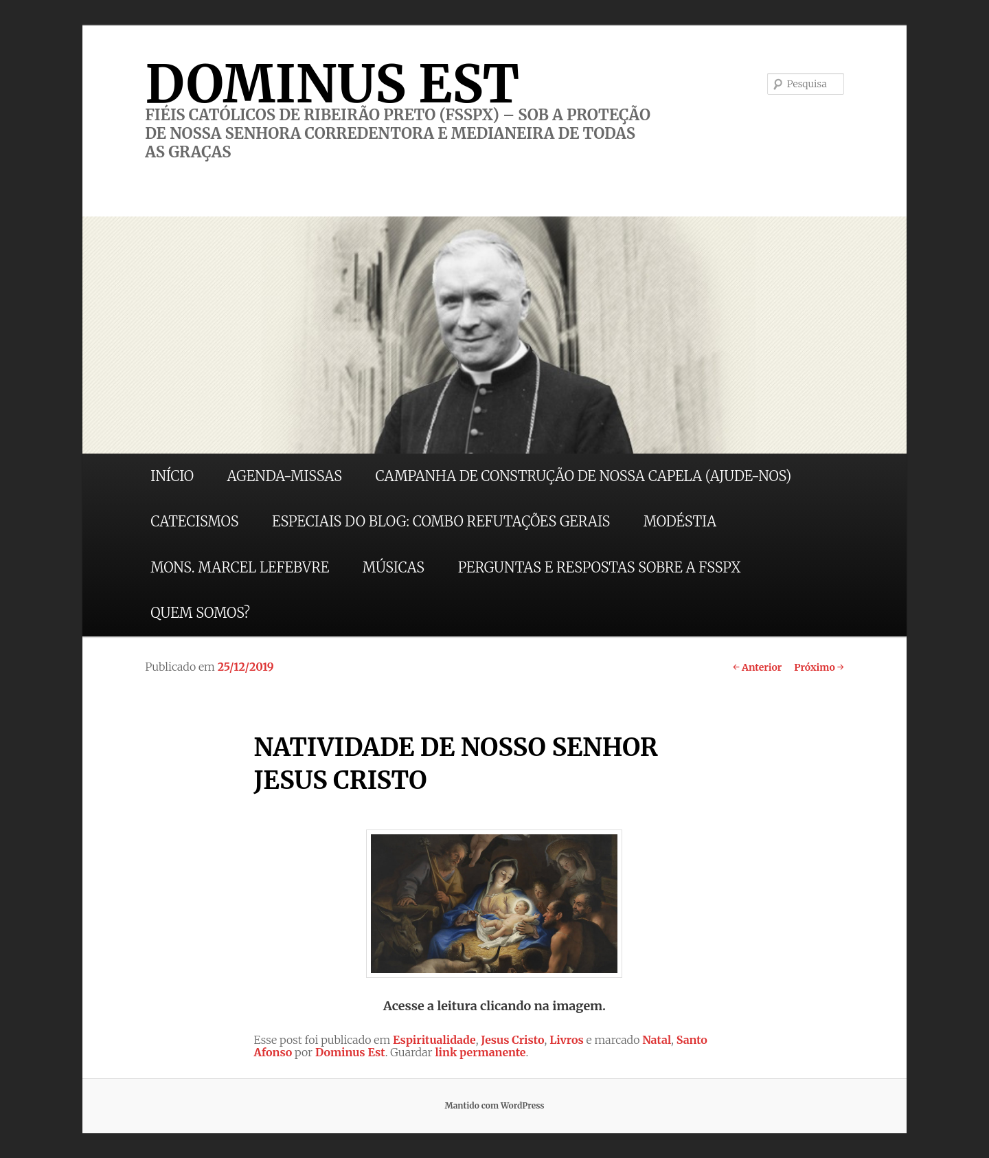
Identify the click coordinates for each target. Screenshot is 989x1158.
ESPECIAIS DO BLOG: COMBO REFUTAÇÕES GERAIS (441, 521)
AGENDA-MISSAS (284, 476)
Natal (656, 1040)
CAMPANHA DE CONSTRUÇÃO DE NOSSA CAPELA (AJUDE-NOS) (584, 476)
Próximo (819, 667)
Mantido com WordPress (494, 1105)
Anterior (757, 667)
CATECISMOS (194, 521)
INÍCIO (172, 476)
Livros (566, 1040)
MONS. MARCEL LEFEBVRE (239, 567)
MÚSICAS (393, 567)
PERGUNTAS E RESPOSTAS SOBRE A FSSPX (599, 567)
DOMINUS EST (332, 84)
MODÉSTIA (680, 521)
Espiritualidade (434, 1040)
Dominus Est (350, 1052)
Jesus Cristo (512, 1040)
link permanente (480, 1052)
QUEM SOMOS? (200, 612)
